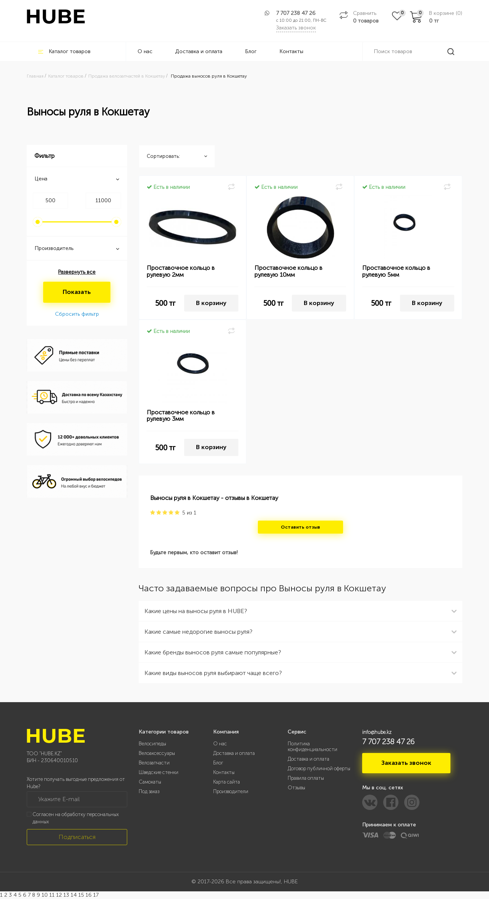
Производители (230, 791)
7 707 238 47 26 (296, 13)
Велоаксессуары (157, 753)
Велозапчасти (154, 763)
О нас (145, 51)
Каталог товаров (64, 51)
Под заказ (149, 791)
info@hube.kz (377, 732)
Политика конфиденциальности (312, 746)
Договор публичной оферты (319, 768)
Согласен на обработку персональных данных (75, 817)
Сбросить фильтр (77, 314)
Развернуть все (77, 272)
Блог (251, 51)
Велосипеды (152, 743)
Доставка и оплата (198, 51)
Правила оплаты (306, 778)
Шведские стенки (158, 772)
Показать (77, 291)
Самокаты (150, 782)
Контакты (291, 51)
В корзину (211, 303)
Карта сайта (226, 782)
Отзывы (296, 787)
